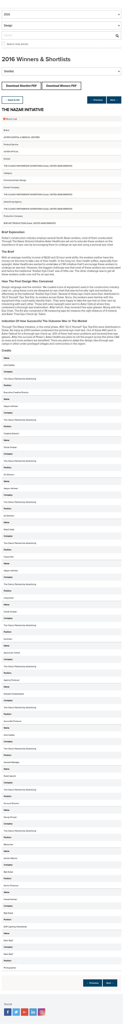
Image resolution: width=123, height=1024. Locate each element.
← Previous (95, 100)
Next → (113, 100)
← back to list (13, 100)
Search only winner (17, 44)
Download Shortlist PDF (21, 85)
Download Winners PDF (61, 85)
